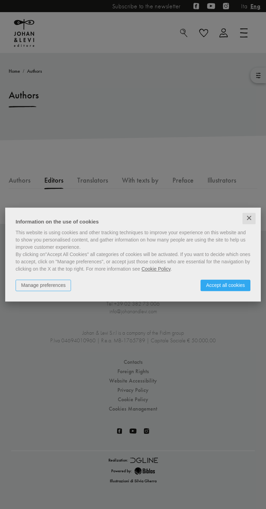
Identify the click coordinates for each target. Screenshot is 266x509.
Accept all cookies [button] (225, 285)
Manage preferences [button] (43, 285)
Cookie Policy (155, 269)
